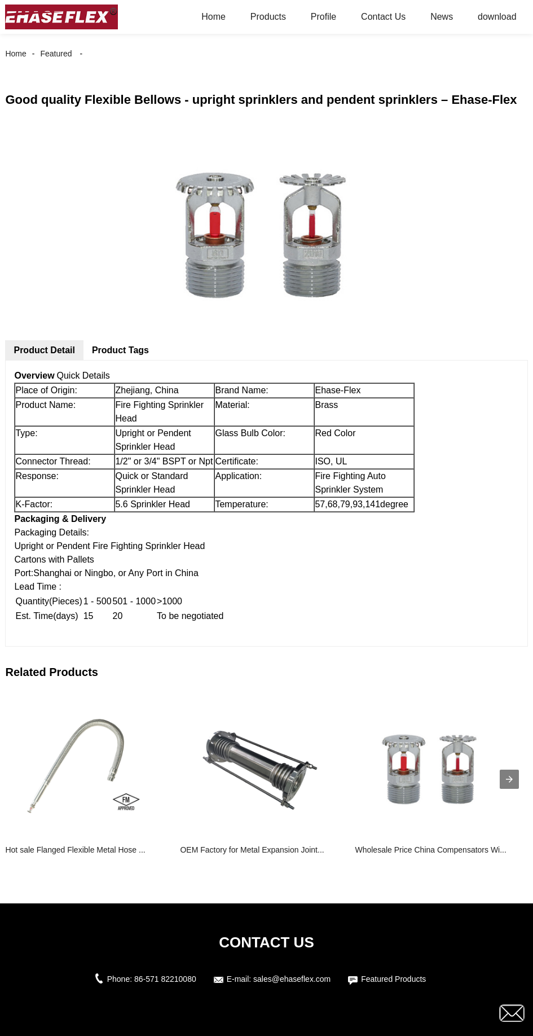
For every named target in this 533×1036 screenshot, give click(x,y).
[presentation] (509, 779)
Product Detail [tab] (44, 350)
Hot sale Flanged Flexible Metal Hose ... (75, 849)
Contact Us (383, 16)
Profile (323, 16)
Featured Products (393, 979)
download (497, 16)
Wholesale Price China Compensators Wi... (430, 849)
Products (268, 16)
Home (213, 16)
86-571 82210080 (165, 979)
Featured (56, 53)
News (441, 16)
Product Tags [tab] (120, 350)
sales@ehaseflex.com (292, 979)
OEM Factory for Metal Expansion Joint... (252, 849)
